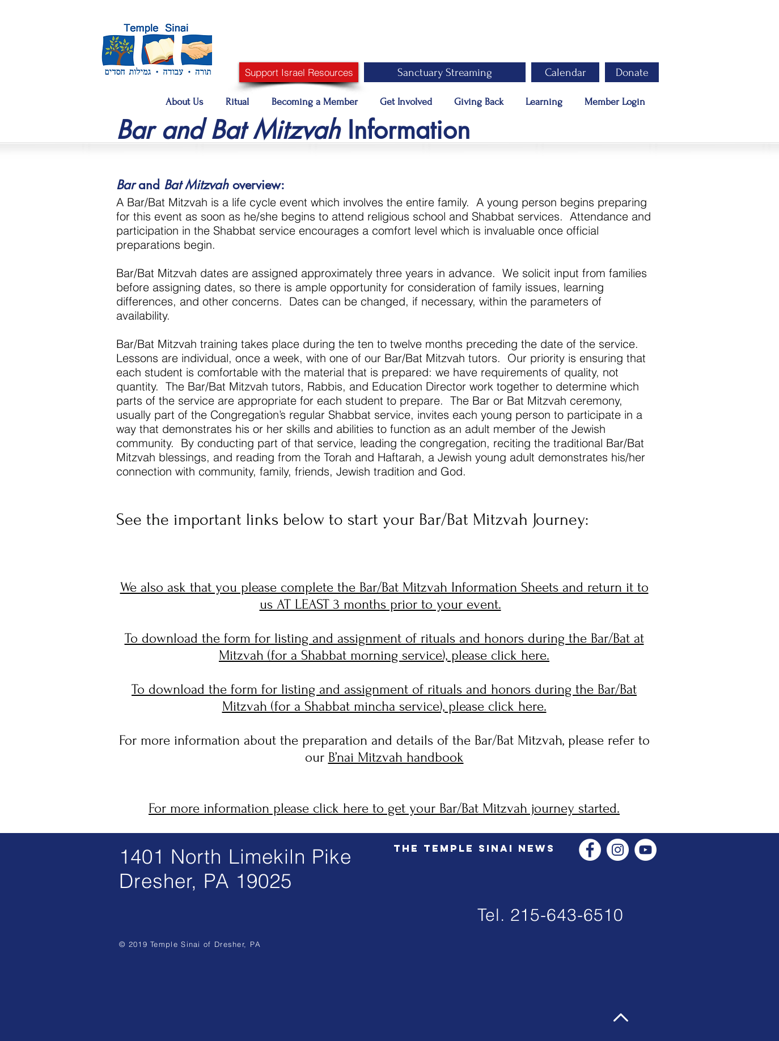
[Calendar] (565, 72)
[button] (187, 102)
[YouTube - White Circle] (645, 850)
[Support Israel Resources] (298, 72)
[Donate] (632, 72)
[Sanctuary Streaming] (445, 72)
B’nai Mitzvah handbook (396, 757)
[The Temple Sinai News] (474, 848)
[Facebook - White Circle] (590, 850)
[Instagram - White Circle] (618, 850)
